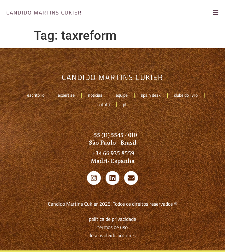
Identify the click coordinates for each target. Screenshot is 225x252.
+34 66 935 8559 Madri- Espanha (113, 157)
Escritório (35, 95)
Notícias (95, 95)
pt (126, 104)
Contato (102, 104)
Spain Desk (151, 95)
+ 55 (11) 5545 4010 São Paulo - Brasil (112, 138)
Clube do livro (186, 95)
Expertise (66, 95)
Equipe (122, 95)
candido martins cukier (44, 13)
